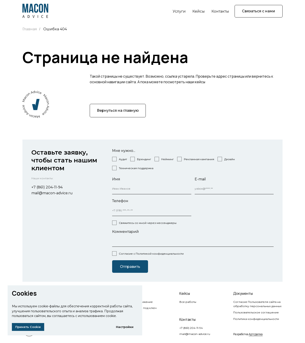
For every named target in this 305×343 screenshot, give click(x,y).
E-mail (200, 179)
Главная (29, 29)
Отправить (130, 266)
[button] (259, 11)
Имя (116, 179)
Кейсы (198, 11)
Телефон (120, 201)
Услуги (179, 11)
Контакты (220, 11)
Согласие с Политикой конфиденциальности (151, 253)
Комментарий (125, 231)
